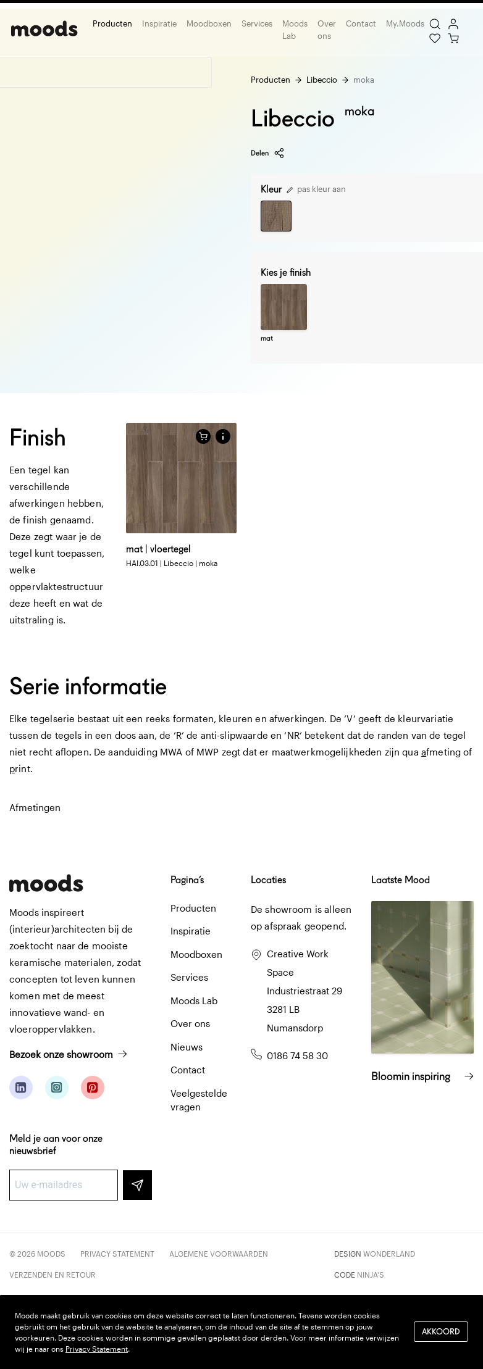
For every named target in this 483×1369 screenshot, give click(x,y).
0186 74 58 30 (297, 1055)
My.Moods (403, 23)
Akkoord (441, 1331)
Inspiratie (157, 23)
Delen (268, 153)
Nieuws (186, 1046)
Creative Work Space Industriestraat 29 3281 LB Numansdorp (304, 990)
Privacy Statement (117, 1253)
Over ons (325, 30)
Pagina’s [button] (187, 880)
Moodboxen (207, 23)
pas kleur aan (316, 189)
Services (255, 23)
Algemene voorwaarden (218, 1253)
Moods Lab (293, 30)
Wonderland (389, 1253)
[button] (223, 436)
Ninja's (370, 1274)
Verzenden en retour (52, 1274)
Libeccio (321, 80)
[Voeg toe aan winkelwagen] (203, 436)
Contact (359, 23)
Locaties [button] (268, 880)
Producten (110, 23)
